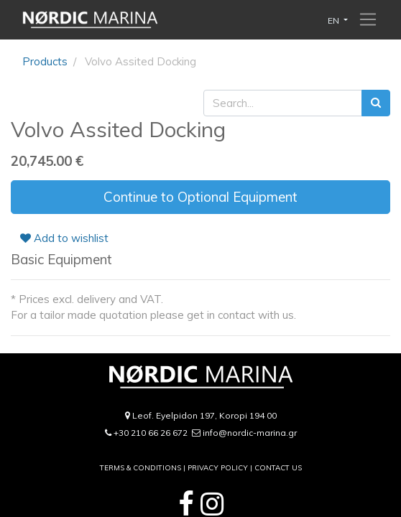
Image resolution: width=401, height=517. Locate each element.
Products (45, 61)
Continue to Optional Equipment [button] (200, 196)
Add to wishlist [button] (64, 238)
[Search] (375, 103)
